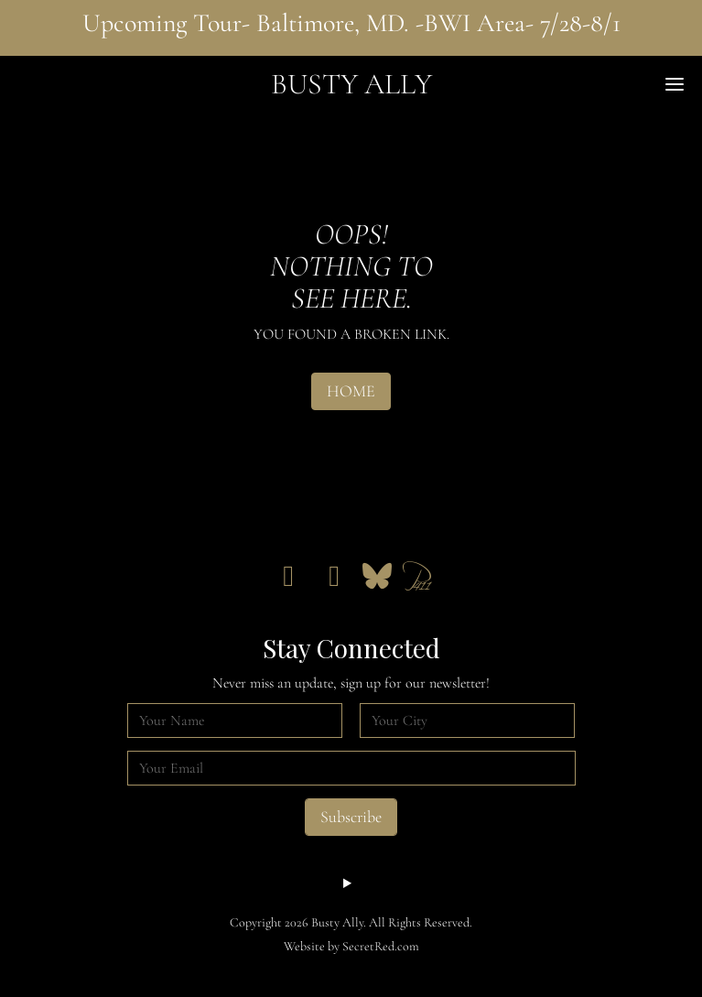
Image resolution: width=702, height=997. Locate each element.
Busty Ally (351, 84)
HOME (351, 391)
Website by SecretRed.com (351, 946)
